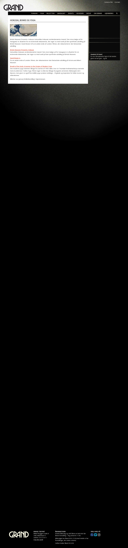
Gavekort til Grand (96, 54)
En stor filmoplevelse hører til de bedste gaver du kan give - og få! (103, 57)
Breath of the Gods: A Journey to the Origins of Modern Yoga (31, 66)
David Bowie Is (15, 58)
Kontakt (117, 2)
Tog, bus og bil (38, 539)
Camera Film (108, 2)
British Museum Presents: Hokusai (22, 50)
